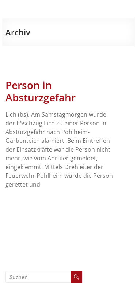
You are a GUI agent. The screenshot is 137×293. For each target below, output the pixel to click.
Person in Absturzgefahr (40, 91)
